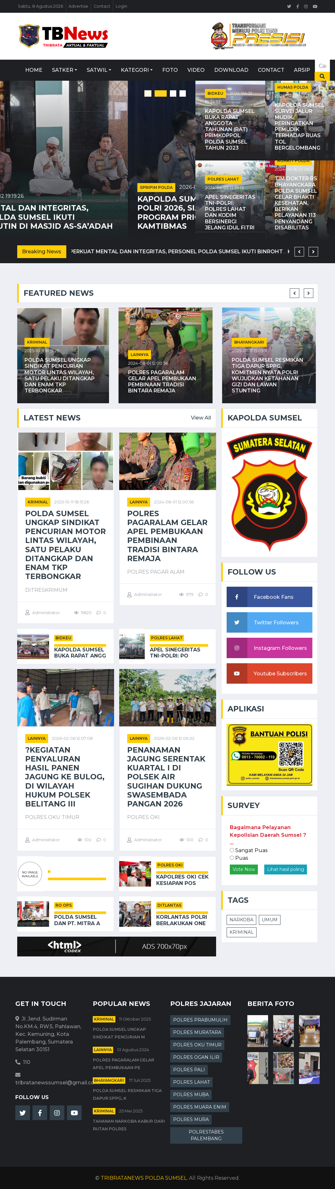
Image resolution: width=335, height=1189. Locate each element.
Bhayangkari (251, 342)
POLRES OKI (170, 865)
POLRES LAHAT (223, 179)
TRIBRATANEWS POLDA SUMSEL (144, 1178)
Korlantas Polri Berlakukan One (181, 920)
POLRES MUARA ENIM (199, 1107)
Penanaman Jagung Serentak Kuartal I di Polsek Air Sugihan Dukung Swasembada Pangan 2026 (166, 777)
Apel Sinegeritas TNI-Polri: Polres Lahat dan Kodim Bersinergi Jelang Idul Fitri (230, 212)
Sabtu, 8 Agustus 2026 (40, 6)
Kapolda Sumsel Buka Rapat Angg (80, 653)
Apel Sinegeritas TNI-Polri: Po (175, 653)
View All (201, 418)
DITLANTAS (169, 905)
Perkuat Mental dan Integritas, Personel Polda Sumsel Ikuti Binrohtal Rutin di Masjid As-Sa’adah (95, 217)
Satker (62, 70)
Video (196, 70)
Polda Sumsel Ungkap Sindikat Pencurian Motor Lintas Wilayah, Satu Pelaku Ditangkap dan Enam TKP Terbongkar (61, 375)
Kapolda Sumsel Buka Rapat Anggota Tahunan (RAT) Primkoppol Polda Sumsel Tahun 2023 (230, 129)
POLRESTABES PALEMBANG (206, 1135)
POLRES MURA (191, 1119)
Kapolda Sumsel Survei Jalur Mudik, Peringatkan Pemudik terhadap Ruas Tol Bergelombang (299, 126)
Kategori (135, 70)
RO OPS (63, 905)
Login (121, 6)
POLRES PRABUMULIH (200, 1020)
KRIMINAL (241, 932)
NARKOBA (241, 920)
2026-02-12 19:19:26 (67, 196)
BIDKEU (215, 93)
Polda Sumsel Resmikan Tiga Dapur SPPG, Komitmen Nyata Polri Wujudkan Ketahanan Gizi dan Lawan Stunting (269, 375)
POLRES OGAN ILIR (196, 1057)
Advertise (78, 6)
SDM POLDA (24, 196)
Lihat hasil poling (285, 869)
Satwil (97, 70)
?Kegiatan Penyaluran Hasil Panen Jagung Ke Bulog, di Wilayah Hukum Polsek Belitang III (65, 777)
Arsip (302, 70)
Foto (170, 70)
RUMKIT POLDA (293, 160)
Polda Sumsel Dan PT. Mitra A (77, 920)
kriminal (39, 342)
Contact (102, 6)
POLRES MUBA (191, 1094)
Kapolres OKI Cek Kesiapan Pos (182, 880)
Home (33, 70)
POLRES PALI (189, 1070)
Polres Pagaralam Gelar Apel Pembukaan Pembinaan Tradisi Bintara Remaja (164, 381)
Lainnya (141, 354)
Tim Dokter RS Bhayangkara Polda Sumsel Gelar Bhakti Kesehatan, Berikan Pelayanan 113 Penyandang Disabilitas (296, 203)
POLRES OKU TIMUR (197, 1045)
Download (231, 70)
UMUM (270, 920)
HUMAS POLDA (292, 87)
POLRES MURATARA (197, 1032)
